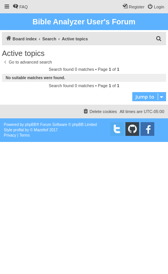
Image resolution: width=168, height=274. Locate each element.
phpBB (30, 125)
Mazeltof (41, 130)
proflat (18, 130)
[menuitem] (20, 6)
